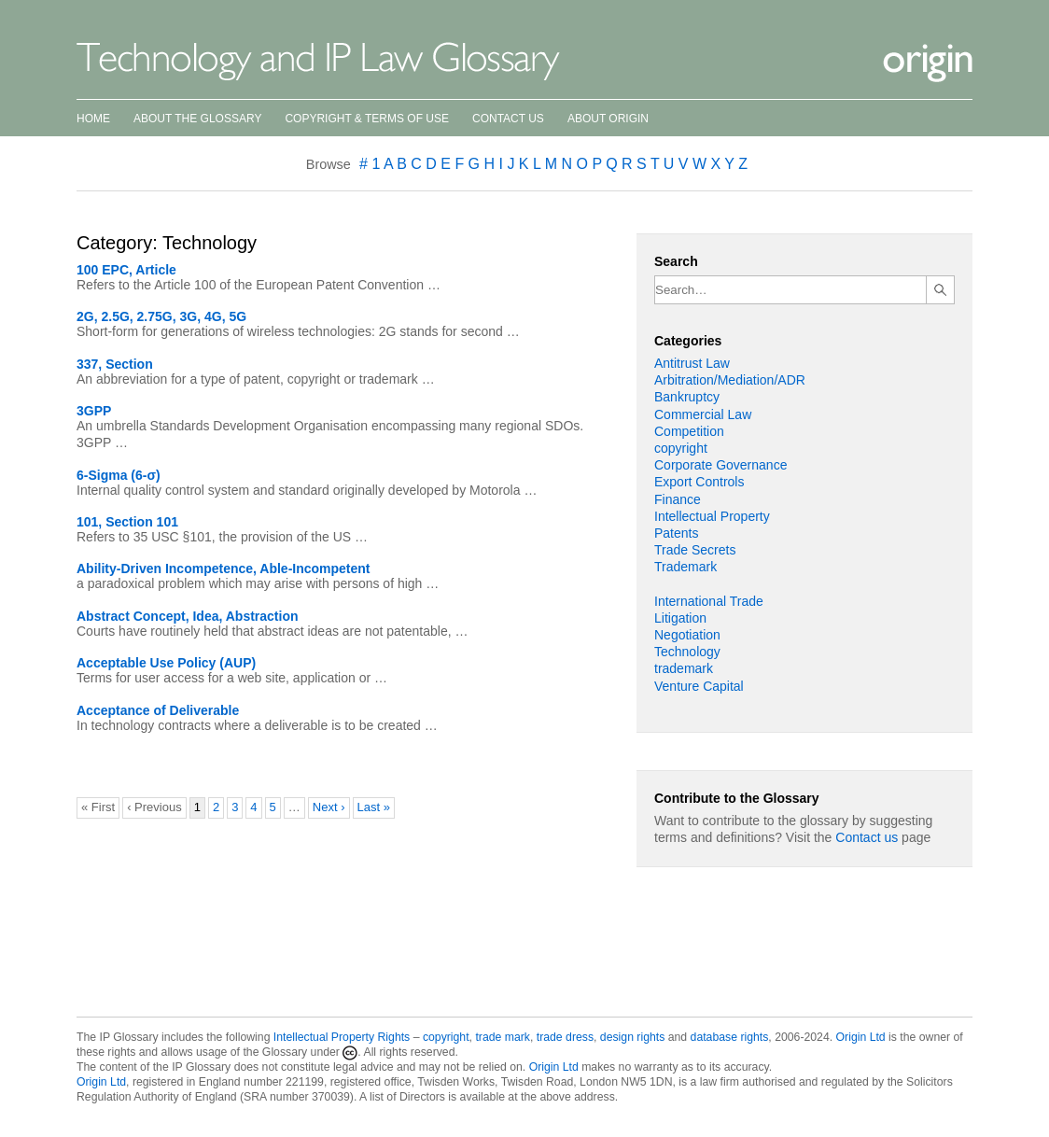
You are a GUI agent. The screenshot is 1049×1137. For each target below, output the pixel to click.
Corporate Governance (720, 464)
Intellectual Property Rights (341, 1037)
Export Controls (699, 481)
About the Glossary (197, 118)
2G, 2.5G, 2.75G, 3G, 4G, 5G (161, 316)
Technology (687, 651)
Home (93, 118)
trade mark (502, 1037)
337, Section (115, 364)
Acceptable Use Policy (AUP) (166, 662)
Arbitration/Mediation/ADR (729, 379)
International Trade (708, 601)
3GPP (94, 410)
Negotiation (687, 634)
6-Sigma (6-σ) (119, 475)
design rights (632, 1037)
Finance (677, 499)
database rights (730, 1037)
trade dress (565, 1037)
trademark (683, 668)
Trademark (685, 566)
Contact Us (508, 118)
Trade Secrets (694, 549)
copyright (680, 448)
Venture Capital (699, 686)
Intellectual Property (712, 516)
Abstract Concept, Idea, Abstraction (188, 616)
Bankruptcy (687, 396)
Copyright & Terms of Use (367, 118)
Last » (373, 807)
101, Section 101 (127, 521)
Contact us (866, 837)
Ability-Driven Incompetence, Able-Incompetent (224, 568)
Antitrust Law (692, 363)
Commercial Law (702, 414)
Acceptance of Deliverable (158, 710)
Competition (689, 431)
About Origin (608, 118)
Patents (676, 533)
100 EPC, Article (126, 269)
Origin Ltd (861, 1037)
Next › (329, 807)
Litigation (680, 618)
